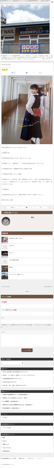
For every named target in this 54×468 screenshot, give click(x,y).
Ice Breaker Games (22, 394)
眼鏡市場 (11, 267)
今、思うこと (4, 69)
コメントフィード (7, 447)
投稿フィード (6, 444)
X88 (25, 397)
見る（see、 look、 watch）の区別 (11, 385)
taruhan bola (28, 404)
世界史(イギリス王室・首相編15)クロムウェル (13, 404)
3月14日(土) (11, 245)
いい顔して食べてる (48, 286)
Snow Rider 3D (14, 401)
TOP (9, 458)
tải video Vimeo (15, 408)
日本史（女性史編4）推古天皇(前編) (11, 371)
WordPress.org (6, 451)
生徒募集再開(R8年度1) (8, 378)
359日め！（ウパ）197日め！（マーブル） (13, 397)
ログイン (5, 440)
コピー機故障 (6, 401)
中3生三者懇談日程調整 (14, 260)
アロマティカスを (5, 286)
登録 (4, 437)
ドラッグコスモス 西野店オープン (16, 274)
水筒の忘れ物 (6, 382)
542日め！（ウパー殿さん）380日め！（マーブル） (15, 375)
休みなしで (11, 252)
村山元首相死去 (6, 408)
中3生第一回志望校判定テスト (10, 394)
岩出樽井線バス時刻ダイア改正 (15, 238)
